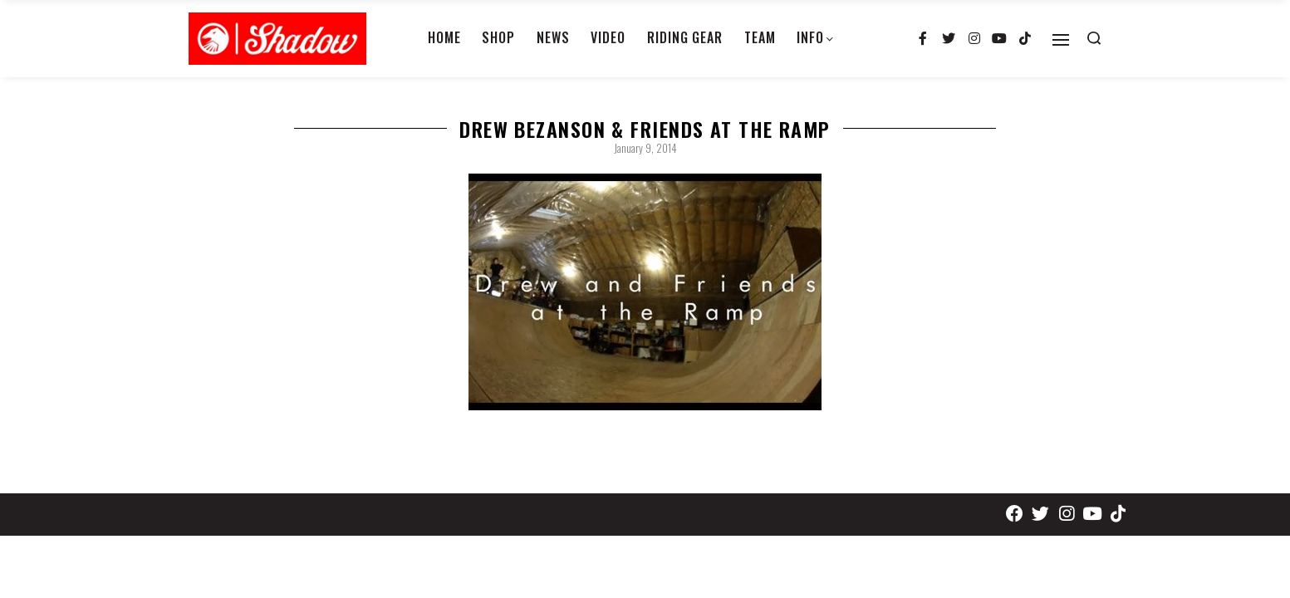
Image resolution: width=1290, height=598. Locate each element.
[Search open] (1093, 38)
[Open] (1061, 40)
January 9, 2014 (645, 148)
